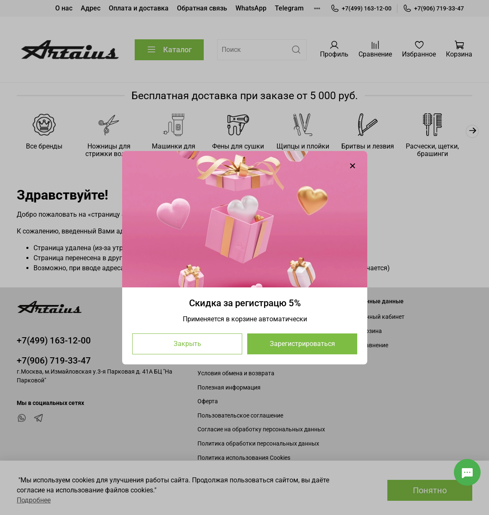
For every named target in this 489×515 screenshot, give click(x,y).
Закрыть (187, 343)
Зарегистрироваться (302, 343)
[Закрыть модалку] (352, 166)
